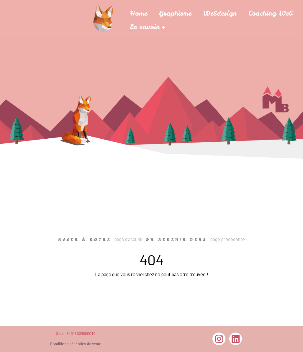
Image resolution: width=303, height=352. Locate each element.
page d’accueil (128, 239)
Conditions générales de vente (75, 343)
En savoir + (147, 26)
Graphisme (175, 13)
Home (138, 13)
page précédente (227, 239)
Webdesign (220, 13)
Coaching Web (270, 13)
